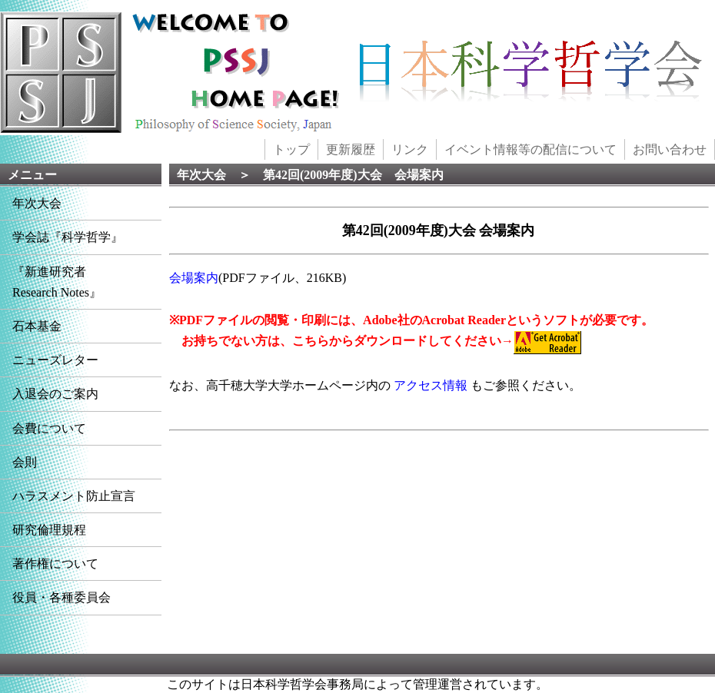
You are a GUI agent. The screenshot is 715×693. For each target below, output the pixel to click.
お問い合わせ (670, 149)
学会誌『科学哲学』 (67, 237)
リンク (409, 149)
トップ (291, 149)
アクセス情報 (430, 385)
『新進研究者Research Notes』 (56, 282)
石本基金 (37, 326)
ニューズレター (55, 359)
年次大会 (37, 203)
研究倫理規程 (49, 529)
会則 (24, 462)
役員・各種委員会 (61, 597)
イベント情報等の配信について (530, 149)
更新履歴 (350, 149)
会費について (49, 428)
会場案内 (193, 277)
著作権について (55, 563)
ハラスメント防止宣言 (73, 495)
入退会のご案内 (55, 393)
